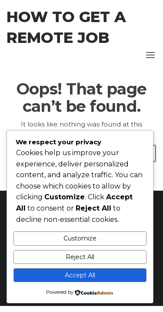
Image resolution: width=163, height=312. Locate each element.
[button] (150, 55)
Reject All (80, 257)
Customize (79, 238)
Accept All (80, 275)
